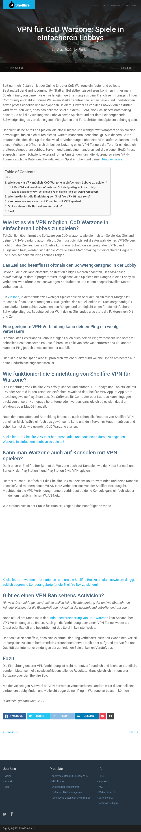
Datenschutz (105, 797)
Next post (128, 67)
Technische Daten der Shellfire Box (70, 797)
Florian (83, 49)
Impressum (104, 781)
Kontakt (8, 781)
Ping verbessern (113, 159)
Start (95, 6)
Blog (6, 786)
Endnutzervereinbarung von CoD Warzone (78, 618)
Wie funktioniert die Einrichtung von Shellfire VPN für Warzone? (49, 196)
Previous (10, 732)
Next (133, 732)
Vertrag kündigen (107, 803)
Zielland (13, 297)
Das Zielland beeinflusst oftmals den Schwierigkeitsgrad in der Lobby (55, 187)
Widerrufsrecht (106, 792)
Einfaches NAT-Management (66, 792)
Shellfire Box (131, 6)
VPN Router (57, 781)
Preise (105, 6)
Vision (7, 776)
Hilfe (100, 776)
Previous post (14, 67)
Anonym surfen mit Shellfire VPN (69, 776)
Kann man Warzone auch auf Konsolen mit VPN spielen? (44, 201)
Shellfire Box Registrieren (64, 786)
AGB (100, 786)
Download (116, 6)
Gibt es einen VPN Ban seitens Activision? (35, 206)
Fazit (11, 211)
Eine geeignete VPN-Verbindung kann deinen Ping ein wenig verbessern (56, 191)
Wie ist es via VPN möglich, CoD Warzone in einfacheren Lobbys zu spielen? (57, 182)
